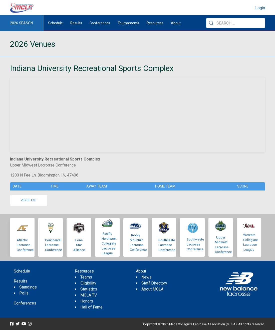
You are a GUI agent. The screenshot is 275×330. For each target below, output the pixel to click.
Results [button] (76, 23)
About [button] (176, 23)
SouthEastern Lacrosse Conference (168, 245)
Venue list (29, 200)
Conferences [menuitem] (25, 303)
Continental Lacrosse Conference (53, 245)
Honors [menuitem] (86, 301)
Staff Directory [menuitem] (154, 283)
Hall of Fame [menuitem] (91, 307)
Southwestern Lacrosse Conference (197, 244)
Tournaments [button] (128, 23)
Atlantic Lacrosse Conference (25, 245)
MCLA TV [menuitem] (88, 295)
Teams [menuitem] (86, 277)
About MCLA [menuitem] (152, 289)
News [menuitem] (146, 277)
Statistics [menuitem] (88, 289)
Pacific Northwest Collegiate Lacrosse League (109, 243)
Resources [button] (155, 23)
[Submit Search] (211, 23)
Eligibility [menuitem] (88, 283)
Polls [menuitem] (24, 293)
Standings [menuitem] (28, 287)
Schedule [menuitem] (55, 23)
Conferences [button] (100, 23)
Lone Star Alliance (79, 245)
